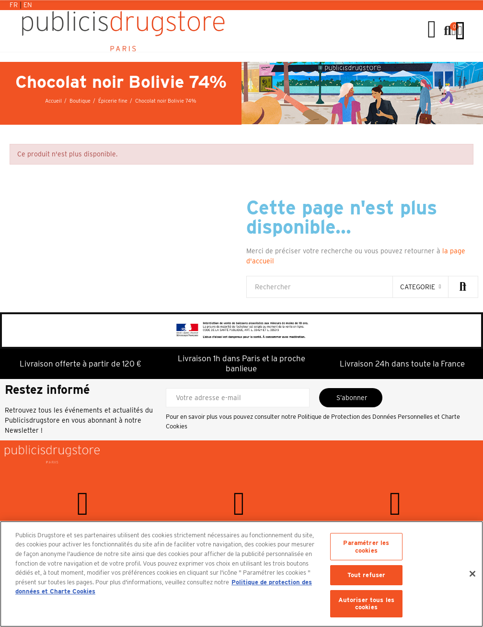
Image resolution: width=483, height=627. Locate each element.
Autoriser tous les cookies (366, 603)
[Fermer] (472, 573)
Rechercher (463, 287)
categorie (417, 287)
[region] (241, 574)
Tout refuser (366, 575)
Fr (15, 5)
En (27, 5)
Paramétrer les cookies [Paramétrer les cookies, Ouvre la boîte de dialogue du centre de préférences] (366, 546)
